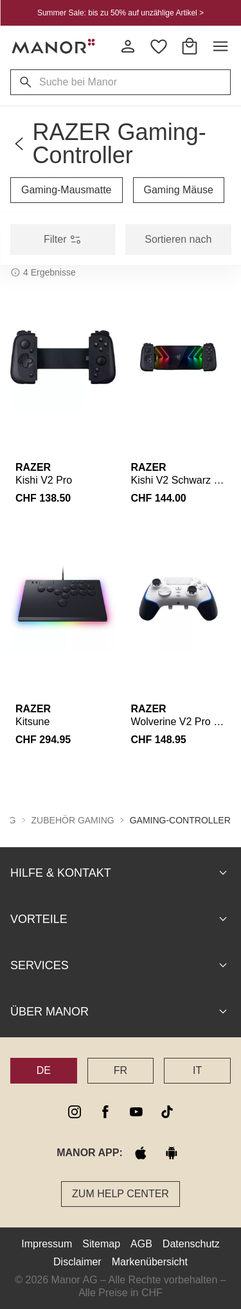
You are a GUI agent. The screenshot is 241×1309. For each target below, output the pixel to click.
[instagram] (74, 1111)
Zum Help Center (120, 1193)
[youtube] (136, 1111)
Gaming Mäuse (179, 189)
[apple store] (141, 1152)
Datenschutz (191, 1243)
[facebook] (105, 1111)
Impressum (46, 1243)
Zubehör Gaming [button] (72, 819)
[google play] (171, 1152)
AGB (141, 1243)
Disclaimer (77, 1261)
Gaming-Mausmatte (66, 189)
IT (197, 1069)
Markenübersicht (150, 1261)
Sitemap (101, 1243)
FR (120, 1069)
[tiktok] (167, 1111)
